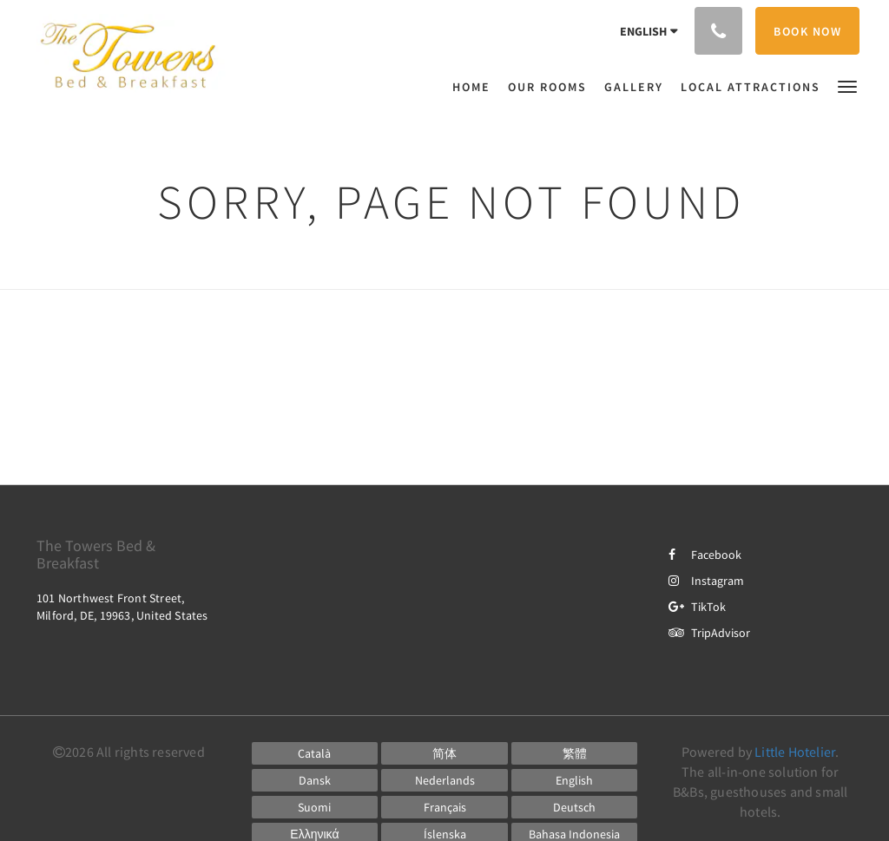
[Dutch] (444, 780)
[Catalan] (315, 753)
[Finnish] (315, 807)
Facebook (704, 554)
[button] (847, 85)
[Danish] (315, 780)
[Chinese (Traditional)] (574, 753)
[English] (574, 780)
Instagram (706, 580)
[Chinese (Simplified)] (444, 753)
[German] (574, 807)
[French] (444, 807)
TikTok (697, 606)
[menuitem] (475, 87)
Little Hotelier (794, 751)
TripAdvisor (709, 633)
